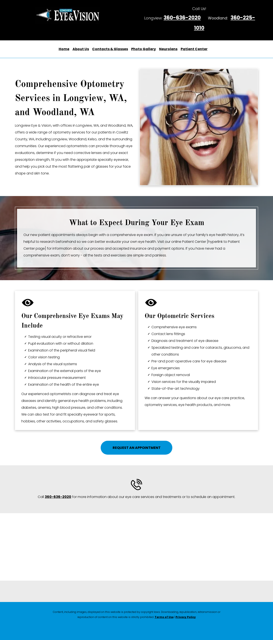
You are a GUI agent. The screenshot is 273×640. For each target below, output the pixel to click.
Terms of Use (164, 617)
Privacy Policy (186, 617)
